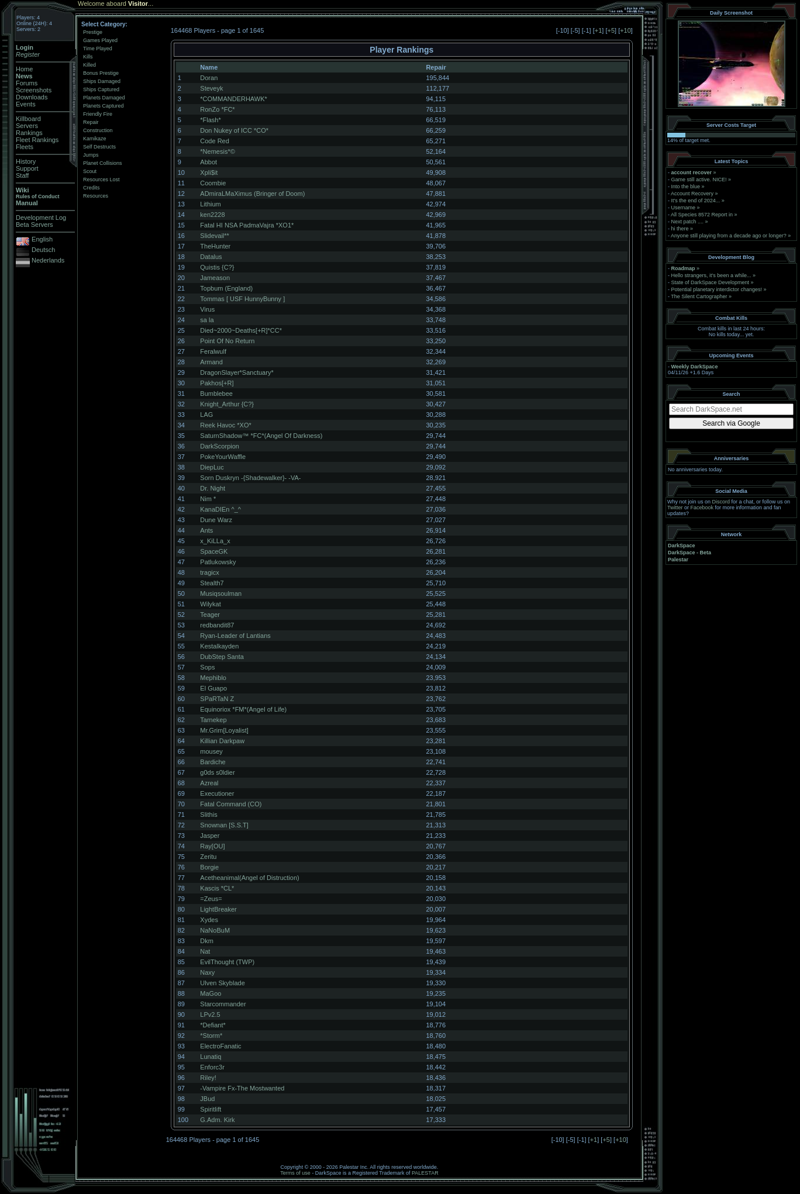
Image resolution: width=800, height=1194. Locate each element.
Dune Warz (216, 519)
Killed (89, 65)
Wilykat (210, 604)
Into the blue (686, 186)
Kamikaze (94, 139)
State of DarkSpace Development (710, 282)
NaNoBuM (215, 930)
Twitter (675, 507)
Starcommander (223, 1003)
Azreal (209, 782)
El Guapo (213, 688)
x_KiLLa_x (215, 540)
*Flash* (210, 119)
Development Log (41, 217)
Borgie (209, 867)
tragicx (209, 572)
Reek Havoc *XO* (225, 425)
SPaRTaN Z (217, 698)
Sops (207, 667)
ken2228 (212, 214)
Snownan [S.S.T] (224, 825)
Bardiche (212, 761)
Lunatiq (210, 1056)
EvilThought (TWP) (227, 961)
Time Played (97, 48)
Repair (91, 122)
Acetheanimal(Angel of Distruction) (249, 877)
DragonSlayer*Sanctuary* (236, 372)
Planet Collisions (102, 163)
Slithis (208, 814)
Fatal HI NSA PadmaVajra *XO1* (247, 225)
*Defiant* (212, 1025)
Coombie (213, 183)
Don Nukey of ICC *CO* (234, 130)
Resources (95, 196)
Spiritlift (210, 1109)
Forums (26, 83)
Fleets (24, 146)
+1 (598, 30)
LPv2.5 (210, 1014)
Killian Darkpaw (222, 740)
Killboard (28, 118)
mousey (211, 751)
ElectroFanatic (220, 1046)
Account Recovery (692, 193)
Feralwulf (213, 351)
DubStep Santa (222, 656)
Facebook (702, 507)
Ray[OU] (212, 846)
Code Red (214, 140)
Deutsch (43, 249)
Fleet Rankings (37, 139)
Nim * (208, 498)
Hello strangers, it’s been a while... (711, 275)
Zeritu (208, 856)
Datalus (211, 256)
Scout (89, 171)
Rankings (29, 132)
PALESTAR (425, 1173)
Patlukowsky (218, 561)
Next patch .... (687, 222)
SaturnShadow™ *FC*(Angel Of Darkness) (261, 435)
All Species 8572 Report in (702, 215)
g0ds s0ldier (217, 772)
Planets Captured (103, 106)
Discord (721, 502)
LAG (206, 414)
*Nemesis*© (217, 151)
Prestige (92, 32)
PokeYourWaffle (223, 456)
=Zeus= (211, 898)
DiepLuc (211, 467)
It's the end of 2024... (695, 200)
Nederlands (48, 260)
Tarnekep (213, 719)
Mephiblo (213, 677)
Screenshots (33, 90)
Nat (205, 951)
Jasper (209, 835)
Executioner (217, 793)
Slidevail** (214, 235)
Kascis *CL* (217, 888)
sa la (206, 319)
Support (27, 168)
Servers (27, 125)
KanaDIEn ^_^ (220, 509)
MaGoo (210, 993)
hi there (680, 229)
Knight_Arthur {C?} (227, 404)
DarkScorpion (219, 446)
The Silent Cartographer (699, 296)
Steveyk (211, 88)
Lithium (210, 204)
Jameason (215, 277)
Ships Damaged (101, 81)
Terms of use (295, 1173)
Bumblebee (216, 393)
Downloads (31, 97)
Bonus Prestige (101, 73)
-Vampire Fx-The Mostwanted (242, 1088)
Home (24, 69)
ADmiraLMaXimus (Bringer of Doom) (252, 193)
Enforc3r (212, 1067)
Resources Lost (101, 179)
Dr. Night (212, 488)
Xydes (209, 919)
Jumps (91, 155)
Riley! (208, 1077)
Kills (88, 57)
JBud (207, 1098)
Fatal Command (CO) (230, 803)
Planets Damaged (104, 98)
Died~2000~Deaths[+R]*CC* (241, 330)
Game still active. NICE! (700, 179)
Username (683, 207)
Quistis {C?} (217, 267)
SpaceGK (213, 551)
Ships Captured (101, 89)
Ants (206, 530)
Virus (207, 309)
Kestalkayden (219, 646)
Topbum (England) (226, 288)
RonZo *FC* (217, 109)
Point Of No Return (227, 340)
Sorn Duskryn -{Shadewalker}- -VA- (250, 477)
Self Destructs (99, 147)
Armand (211, 361)
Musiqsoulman (221, 593)
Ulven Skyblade (222, 982)
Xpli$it (209, 172)
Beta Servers (34, 224)
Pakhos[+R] (216, 383)
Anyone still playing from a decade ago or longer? (729, 236)
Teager (210, 614)
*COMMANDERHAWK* (233, 98)
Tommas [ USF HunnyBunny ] (242, 298)
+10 (625, 30)
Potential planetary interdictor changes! (717, 289)
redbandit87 (217, 625)
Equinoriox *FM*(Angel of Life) (243, 709)
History (26, 161)
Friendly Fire (97, 114)
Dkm (206, 940)
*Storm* (211, 1035)
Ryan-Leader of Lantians (235, 635)
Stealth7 (211, 582)
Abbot (208, 161)
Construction (98, 130)
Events (26, 104)
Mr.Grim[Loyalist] (224, 730)
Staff (22, 175)
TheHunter (215, 246)
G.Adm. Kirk (217, 1119)
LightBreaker (218, 909)
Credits (91, 188)
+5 (611, 30)
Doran (209, 77)
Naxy (207, 972)
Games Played (100, 40)
